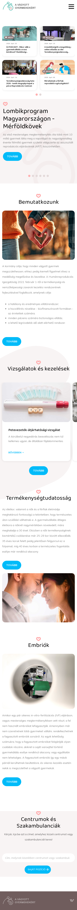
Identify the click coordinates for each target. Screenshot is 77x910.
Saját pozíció (38, 869)
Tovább (11, 341)
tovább (12, 156)
